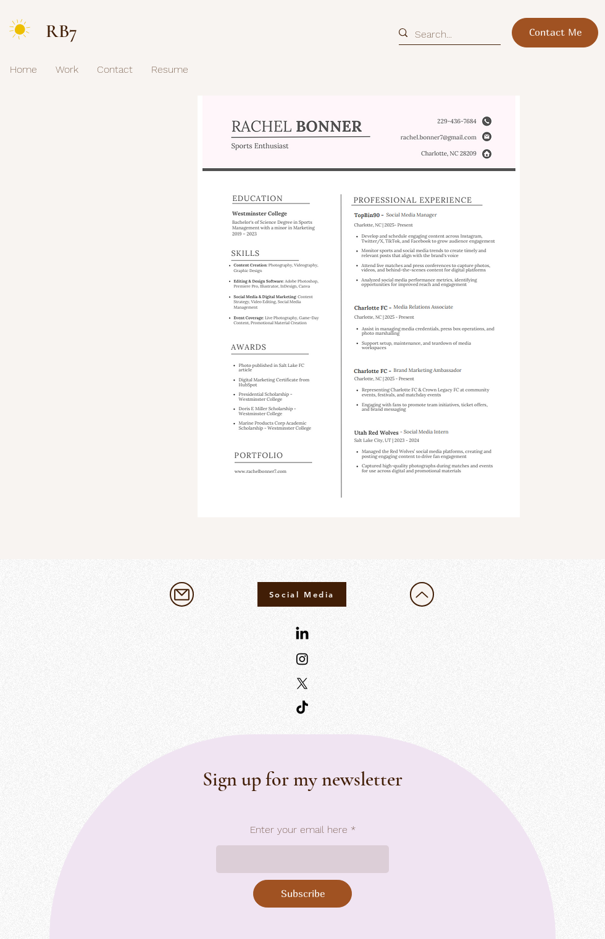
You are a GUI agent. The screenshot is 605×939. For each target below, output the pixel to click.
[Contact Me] (555, 32)
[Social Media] (301, 594)
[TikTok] (302, 708)
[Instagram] (302, 658)
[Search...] (445, 34)
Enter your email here (299, 830)
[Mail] (182, 594)
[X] (302, 683)
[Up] (422, 594)
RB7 (61, 31)
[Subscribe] (302, 894)
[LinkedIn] (302, 634)
